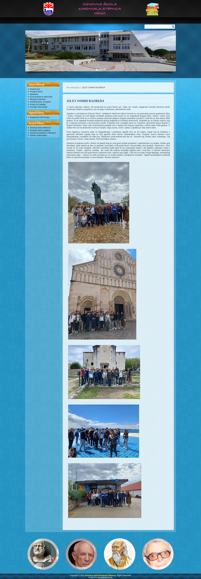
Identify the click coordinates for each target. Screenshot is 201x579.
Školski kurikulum (38, 99)
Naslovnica (35, 89)
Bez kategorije (73, 87)
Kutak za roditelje (38, 104)
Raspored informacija (39, 117)
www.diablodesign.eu (105, 577)
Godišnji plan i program (40, 102)
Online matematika (38, 135)
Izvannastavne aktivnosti (41, 97)
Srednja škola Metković (40, 127)
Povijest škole (36, 91)
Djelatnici (34, 94)
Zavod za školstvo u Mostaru (43, 133)
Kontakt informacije (38, 107)
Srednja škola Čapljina (40, 130)
